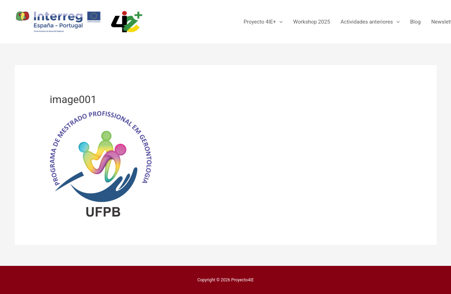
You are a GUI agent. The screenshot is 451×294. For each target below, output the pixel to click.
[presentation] (279, 22)
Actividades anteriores (370, 22)
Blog (415, 22)
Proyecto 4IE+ (263, 22)
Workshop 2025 (311, 22)
